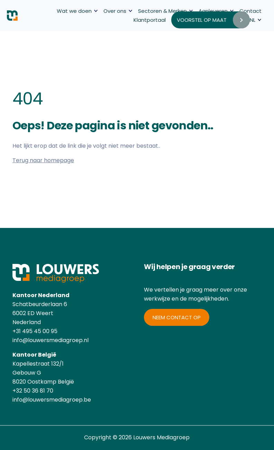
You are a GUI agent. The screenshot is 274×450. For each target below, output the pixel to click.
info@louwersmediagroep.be (51, 400)
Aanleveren (213, 11)
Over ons (114, 11)
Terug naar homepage (43, 160)
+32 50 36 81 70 (32, 391)
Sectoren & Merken (162, 11)
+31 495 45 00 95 (34, 331)
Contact (250, 11)
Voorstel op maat (202, 20)
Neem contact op (177, 317)
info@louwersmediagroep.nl (50, 340)
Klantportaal (150, 20)
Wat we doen (74, 11)
